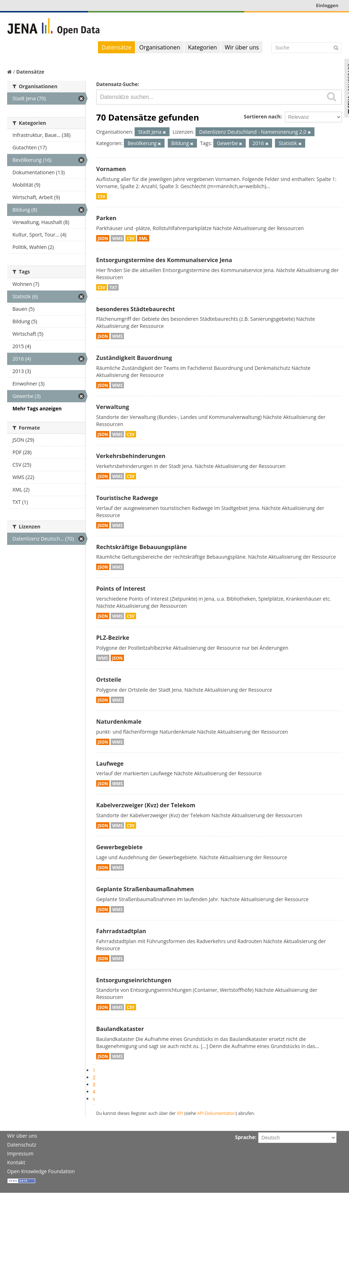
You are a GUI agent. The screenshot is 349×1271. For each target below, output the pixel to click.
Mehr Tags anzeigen (37, 408)
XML (143, 238)
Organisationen (159, 47)
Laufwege (110, 763)
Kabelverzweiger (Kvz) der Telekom (145, 805)
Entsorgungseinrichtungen (133, 980)
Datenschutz (21, 1144)
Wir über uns (242, 47)
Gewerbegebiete (119, 847)
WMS (117, 238)
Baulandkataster (120, 1029)
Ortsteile (108, 680)
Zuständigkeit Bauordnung (134, 358)
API (180, 1113)
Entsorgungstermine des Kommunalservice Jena (164, 260)
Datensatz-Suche (117, 84)
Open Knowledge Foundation (41, 1171)
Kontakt (16, 1162)
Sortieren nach (262, 116)
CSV (101, 196)
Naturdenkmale (118, 721)
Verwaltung (112, 407)
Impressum (20, 1153)
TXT (113, 287)
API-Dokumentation (216, 1113)
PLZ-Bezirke (112, 638)
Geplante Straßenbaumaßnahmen (145, 889)
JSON (103, 238)
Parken (106, 218)
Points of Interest (121, 588)
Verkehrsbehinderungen (131, 456)
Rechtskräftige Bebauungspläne (141, 547)
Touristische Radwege (127, 498)
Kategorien (202, 47)
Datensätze (116, 47)
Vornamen (111, 169)
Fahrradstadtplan (121, 931)
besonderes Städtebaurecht (135, 309)
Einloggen (327, 5)
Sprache (245, 1137)
